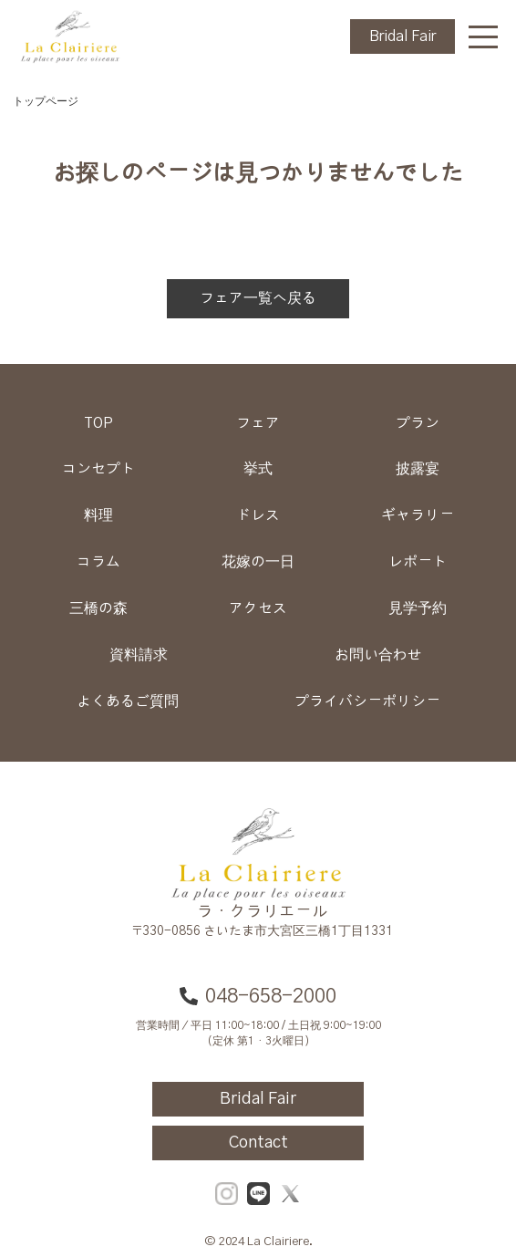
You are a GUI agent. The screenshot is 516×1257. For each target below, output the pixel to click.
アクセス (258, 608)
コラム (98, 562)
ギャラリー (417, 515)
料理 (98, 515)
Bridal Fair (402, 36)
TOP (98, 423)
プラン (417, 423)
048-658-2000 (258, 996)
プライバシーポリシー (367, 701)
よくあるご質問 (128, 701)
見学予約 (417, 608)
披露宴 (417, 469)
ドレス (258, 515)
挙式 (258, 469)
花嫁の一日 (258, 562)
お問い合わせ (378, 655)
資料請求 (138, 655)
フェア (258, 423)
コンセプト (98, 469)
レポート (417, 562)
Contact (258, 1143)
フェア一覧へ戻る (258, 298)
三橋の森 (98, 608)
